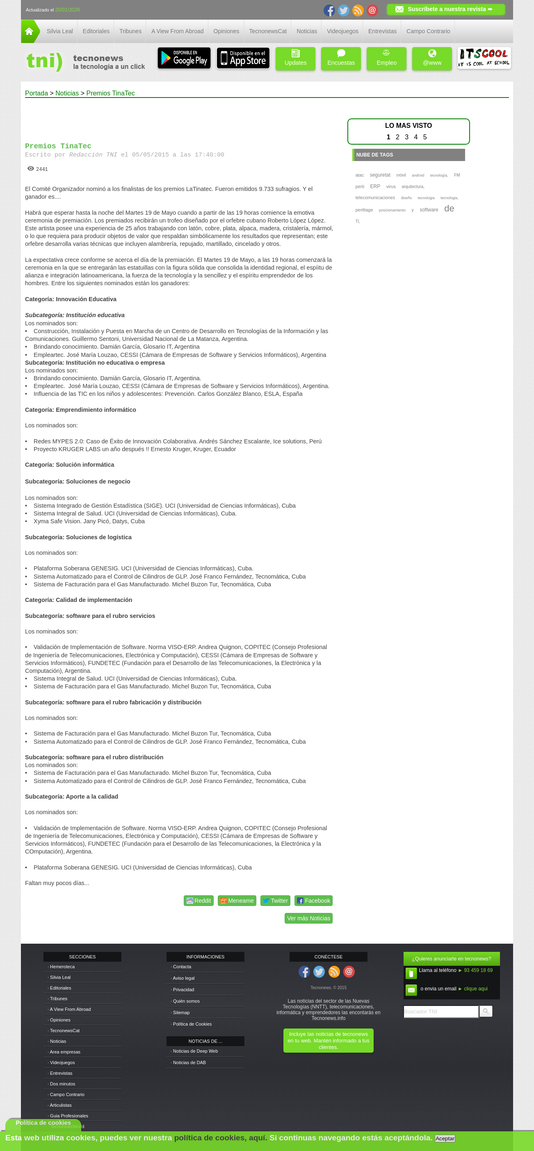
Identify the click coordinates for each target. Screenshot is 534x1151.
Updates (296, 57)
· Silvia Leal (59, 977)
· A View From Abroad (69, 1009)
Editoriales (96, 31)
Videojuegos (342, 31)
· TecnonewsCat (64, 1030)
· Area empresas (64, 1051)
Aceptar (445, 1138)
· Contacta (181, 966)
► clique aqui (473, 989)
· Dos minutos (61, 1083)
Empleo (386, 57)
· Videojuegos (61, 1062)
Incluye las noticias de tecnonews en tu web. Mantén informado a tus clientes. (328, 1040)
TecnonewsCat (268, 31)
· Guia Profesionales (68, 1115)
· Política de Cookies (191, 1024)
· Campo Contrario (66, 1094)
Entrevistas (382, 31)
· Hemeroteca (61, 966)
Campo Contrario (428, 31)
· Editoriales (59, 987)
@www (432, 57)
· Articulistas (60, 1105)
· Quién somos (185, 1001)
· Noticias (57, 1041)
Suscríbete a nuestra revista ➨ (450, 9)
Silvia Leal (60, 31)
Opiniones (227, 31)
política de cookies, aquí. (220, 1137)
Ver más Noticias (308, 918)
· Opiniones (59, 1019)
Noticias (307, 31)
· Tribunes (57, 998)
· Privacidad (182, 989)
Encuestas (341, 57)
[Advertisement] (180, 116)
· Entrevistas (60, 1073)
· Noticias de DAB (188, 1062)
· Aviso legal (183, 978)
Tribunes (130, 31)
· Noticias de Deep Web (194, 1051)
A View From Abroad (177, 31)
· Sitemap (180, 1012)
